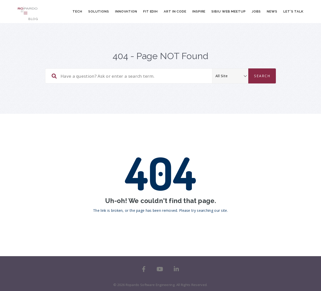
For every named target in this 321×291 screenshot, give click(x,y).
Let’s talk (293, 11)
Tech (77, 11)
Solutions (98, 11)
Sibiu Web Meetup (228, 11)
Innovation (126, 11)
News (272, 11)
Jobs (256, 11)
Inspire (198, 11)
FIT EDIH (150, 11)
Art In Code (175, 11)
